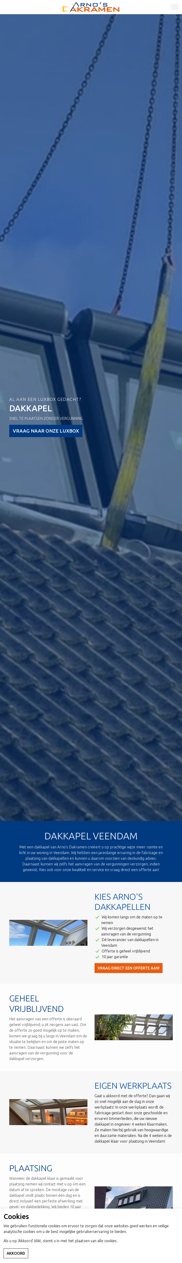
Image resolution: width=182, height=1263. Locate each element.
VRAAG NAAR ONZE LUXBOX (45, 431)
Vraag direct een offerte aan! (128, 968)
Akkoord (16, 1253)
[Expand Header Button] (175, 7)
